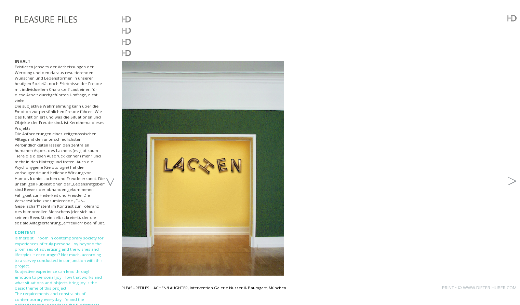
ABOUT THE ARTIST (160, 53)
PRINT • (450, 288)
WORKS (136, 30)
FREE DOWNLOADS (160, 41)
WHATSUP (142, 19)
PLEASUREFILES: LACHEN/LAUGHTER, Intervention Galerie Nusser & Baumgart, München (203, 287)
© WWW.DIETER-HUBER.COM (487, 288)
